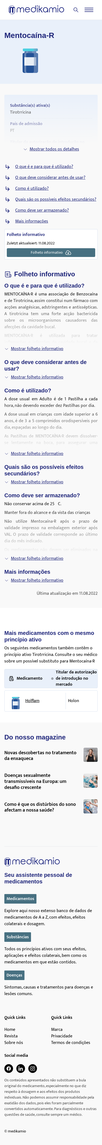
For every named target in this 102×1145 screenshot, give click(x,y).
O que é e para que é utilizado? (44, 167)
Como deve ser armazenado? (42, 210)
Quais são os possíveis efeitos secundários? (55, 199)
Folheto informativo (51, 252)
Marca (57, 1029)
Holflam (32, 701)
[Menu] (89, 10)
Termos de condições (70, 1043)
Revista (11, 1036)
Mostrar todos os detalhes (51, 149)
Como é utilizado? (32, 188)
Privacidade (61, 1036)
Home (9, 1029)
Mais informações (31, 221)
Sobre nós (13, 1043)
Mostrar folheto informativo (33, 349)
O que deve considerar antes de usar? (50, 177)
